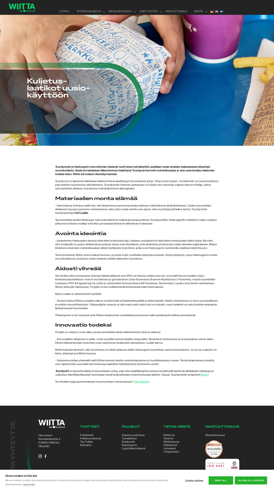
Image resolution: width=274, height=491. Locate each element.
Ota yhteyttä (141, 381)
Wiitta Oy (169, 435)
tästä (204, 374)
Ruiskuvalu (128, 442)
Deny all (221, 480)
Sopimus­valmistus (133, 435)
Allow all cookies (251, 480)
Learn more (29, 484)
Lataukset (170, 448)
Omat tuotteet (148, 11)
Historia (168, 438)
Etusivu (65, 11)
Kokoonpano (129, 445)
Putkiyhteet (86, 435)
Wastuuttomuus (176, 11)
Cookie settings (194, 480)
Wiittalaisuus (171, 442)
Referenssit (170, 445)
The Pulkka (86, 442)
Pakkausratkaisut (120, 11)
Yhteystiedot (171, 451)
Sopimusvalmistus (89, 11)
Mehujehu (86, 445)
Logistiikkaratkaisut (133, 448)
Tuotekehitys (129, 438)
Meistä (198, 11)
